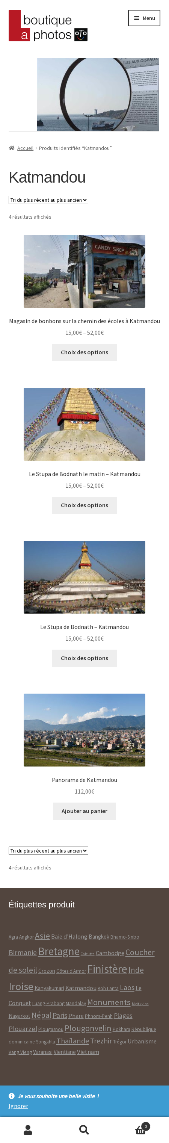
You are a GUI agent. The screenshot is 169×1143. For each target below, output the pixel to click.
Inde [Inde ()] (136, 970)
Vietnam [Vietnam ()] (88, 1052)
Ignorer (18, 1106)
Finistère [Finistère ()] (107, 969)
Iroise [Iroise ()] (21, 986)
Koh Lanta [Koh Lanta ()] (108, 988)
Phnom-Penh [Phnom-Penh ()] (99, 1016)
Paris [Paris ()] (60, 1015)
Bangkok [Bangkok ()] (99, 936)
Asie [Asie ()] (42, 935)
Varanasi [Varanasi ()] (43, 1051)
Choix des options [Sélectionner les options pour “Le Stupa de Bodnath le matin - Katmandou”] (84, 505)
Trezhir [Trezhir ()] (101, 1040)
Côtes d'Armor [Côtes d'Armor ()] (71, 971)
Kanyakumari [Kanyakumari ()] (49, 988)
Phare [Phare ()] (76, 1016)
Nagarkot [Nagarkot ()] (19, 1015)
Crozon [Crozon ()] (46, 970)
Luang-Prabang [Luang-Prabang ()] (48, 1003)
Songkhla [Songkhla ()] (45, 1042)
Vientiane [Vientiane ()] (65, 1051)
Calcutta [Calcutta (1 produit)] (88, 953)
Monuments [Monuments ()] (109, 1002)
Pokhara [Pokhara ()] (121, 1029)
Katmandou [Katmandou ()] (81, 988)
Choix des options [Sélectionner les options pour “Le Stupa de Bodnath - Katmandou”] (84, 658)
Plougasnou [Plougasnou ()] (50, 1029)
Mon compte (28, 1130)
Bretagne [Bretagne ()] (59, 951)
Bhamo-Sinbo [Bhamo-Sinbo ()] (124, 937)
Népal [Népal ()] (41, 1015)
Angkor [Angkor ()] (26, 937)
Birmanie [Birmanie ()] (23, 952)
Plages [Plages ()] (123, 1015)
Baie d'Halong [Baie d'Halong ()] (69, 936)
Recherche (84, 1130)
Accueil (25, 148)
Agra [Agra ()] (13, 937)
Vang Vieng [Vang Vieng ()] (20, 1052)
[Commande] (48, 200)
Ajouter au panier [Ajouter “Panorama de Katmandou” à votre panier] (84, 811)
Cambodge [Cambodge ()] (110, 953)
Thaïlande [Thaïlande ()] (72, 1040)
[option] (83, 95)
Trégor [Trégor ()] (120, 1042)
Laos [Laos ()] (127, 987)
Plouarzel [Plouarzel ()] (23, 1028)
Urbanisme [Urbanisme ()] (142, 1041)
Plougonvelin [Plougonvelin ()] (88, 1028)
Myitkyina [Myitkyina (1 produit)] (140, 1003)
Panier (132, 1124)
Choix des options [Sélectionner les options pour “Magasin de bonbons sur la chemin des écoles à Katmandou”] (84, 352)
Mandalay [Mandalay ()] (76, 1003)
